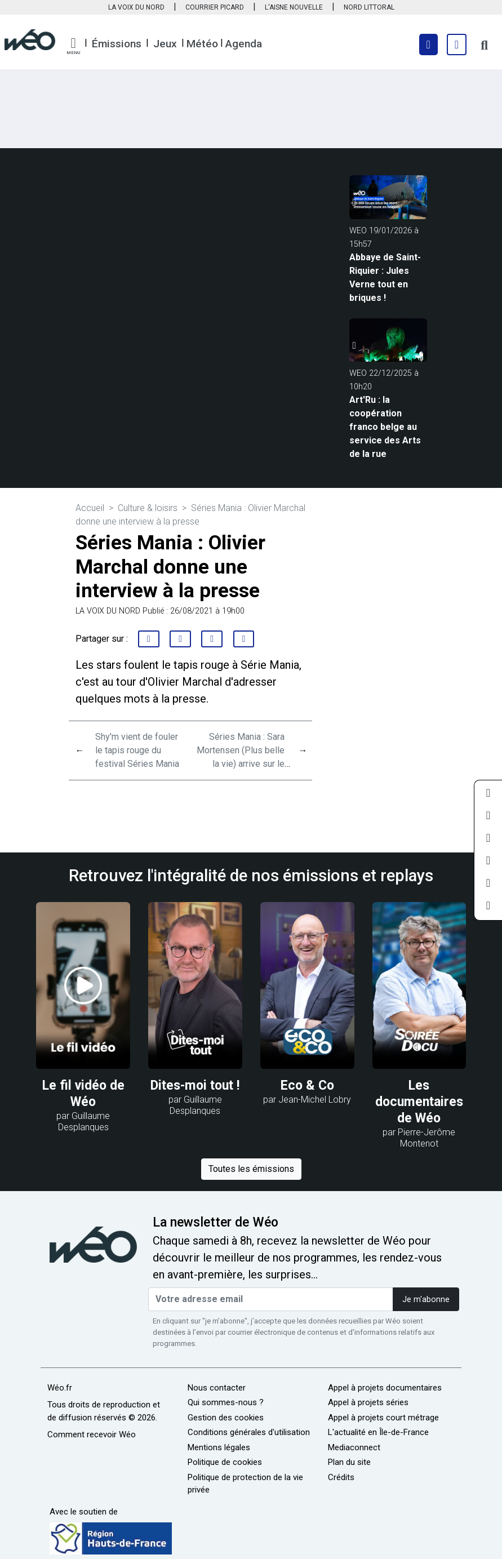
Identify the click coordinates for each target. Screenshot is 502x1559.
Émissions (116, 43)
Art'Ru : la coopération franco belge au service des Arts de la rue (385, 426)
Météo (202, 43)
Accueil (89, 508)
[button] (73, 46)
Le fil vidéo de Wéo (83, 1093)
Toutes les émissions (251, 1168)
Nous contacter (217, 1388)
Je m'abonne (426, 1299)
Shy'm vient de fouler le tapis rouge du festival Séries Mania (137, 750)
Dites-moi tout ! (194, 1085)
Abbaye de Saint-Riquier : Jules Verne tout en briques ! (385, 277)
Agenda (243, 43)
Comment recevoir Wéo (91, 1434)
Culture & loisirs (147, 508)
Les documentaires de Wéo (419, 1102)
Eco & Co (307, 1085)
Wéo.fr (59, 1388)
